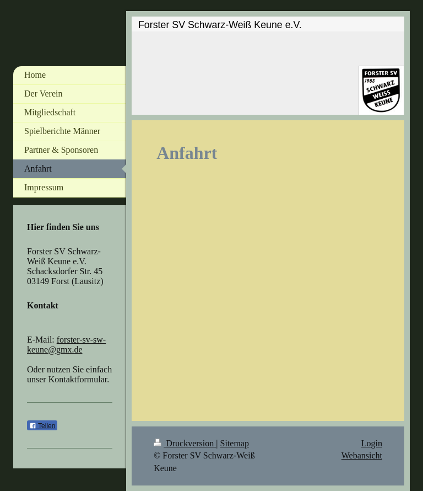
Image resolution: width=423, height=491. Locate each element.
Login (371, 443)
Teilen (42, 426)
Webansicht (361, 455)
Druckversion (185, 443)
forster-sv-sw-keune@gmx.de (66, 344)
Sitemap (234, 443)
